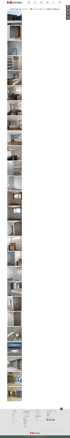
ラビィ (13, 419)
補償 (36, 419)
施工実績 (24, 418)
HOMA (13, 422)
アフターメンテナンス (39, 420)
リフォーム (14, 423)
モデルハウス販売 (26, 415)
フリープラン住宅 (15, 420)
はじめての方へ (38, 412)
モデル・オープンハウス (27, 413)
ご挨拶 (25, 424)
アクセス (25, 427)
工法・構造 (37, 417)
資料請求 (48, 415)
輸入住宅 (13, 414)
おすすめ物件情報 (26, 416)
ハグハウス (14, 417)
